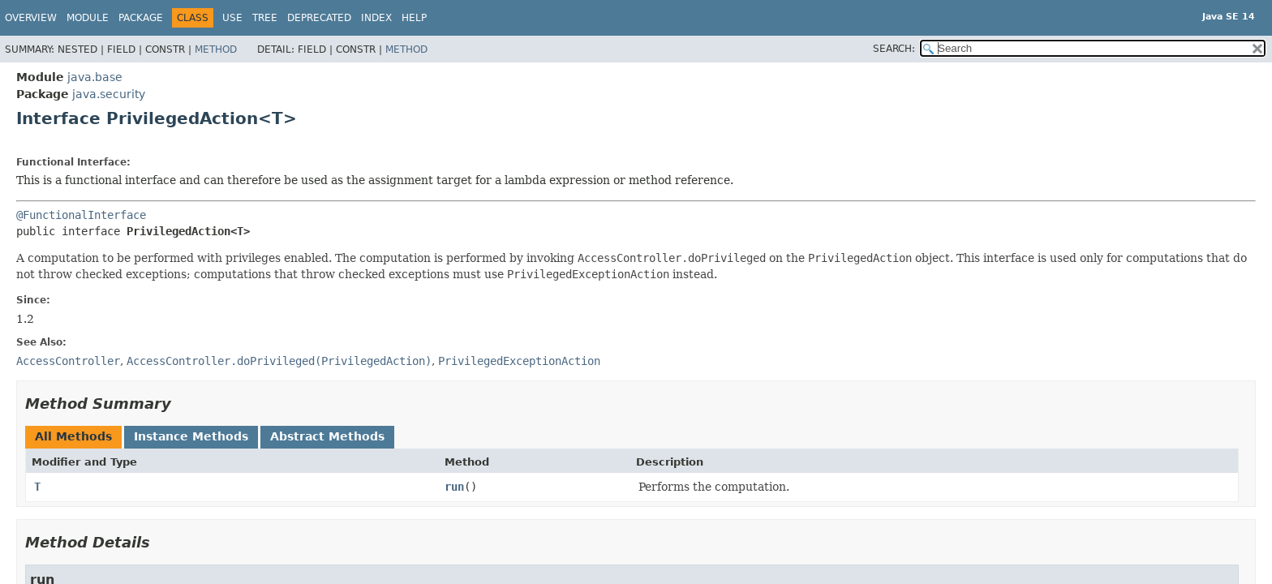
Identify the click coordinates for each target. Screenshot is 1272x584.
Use (232, 18)
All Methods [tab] (73, 436)
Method (216, 49)
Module (88, 18)
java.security (108, 94)
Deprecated (319, 18)
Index (376, 18)
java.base (94, 77)
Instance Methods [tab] (191, 436)
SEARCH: (894, 48)
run (454, 486)
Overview (31, 18)
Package (140, 18)
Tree (264, 18)
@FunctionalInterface (81, 214)
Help (414, 18)
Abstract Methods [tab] (327, 436)
